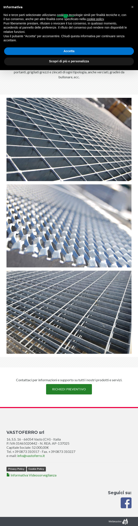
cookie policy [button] (95, 19)
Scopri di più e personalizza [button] (69, 61)
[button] (132, 6)
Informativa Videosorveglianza (31, 475)
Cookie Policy (36, 469)
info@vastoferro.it (31, 456)
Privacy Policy (16, 469)
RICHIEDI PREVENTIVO (69, 389)
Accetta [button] (69, 51)
